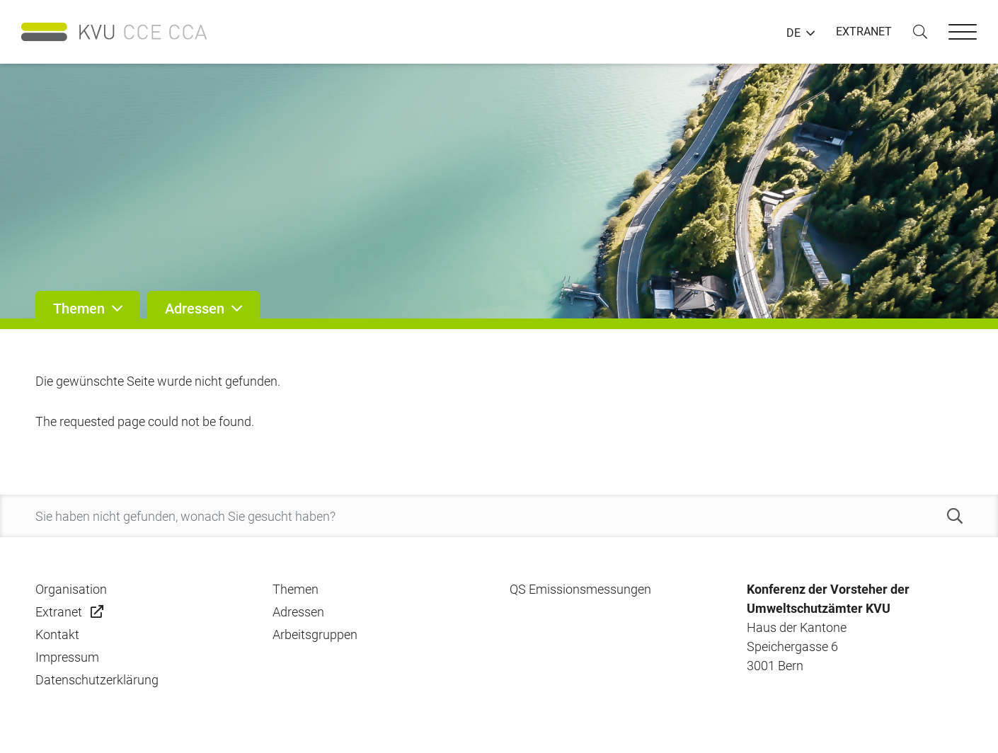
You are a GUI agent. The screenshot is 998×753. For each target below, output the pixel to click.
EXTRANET (864, 31)
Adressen (298, 611)
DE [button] (793, 33)
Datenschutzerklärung (97, 679)
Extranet (58, 611)
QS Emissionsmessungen (580, 589)
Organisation (71, 589)
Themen (296, 589)
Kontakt (57, 634)
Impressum (67, 657)
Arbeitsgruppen (315, 634)
